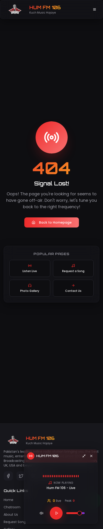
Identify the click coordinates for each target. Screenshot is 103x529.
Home (8, 500)
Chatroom (12, 507)
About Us (11, 514)
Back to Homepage (52, 222)
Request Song (15, 522)
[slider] (79, 513)
